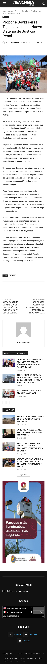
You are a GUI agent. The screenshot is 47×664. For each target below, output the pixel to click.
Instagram (33, 635)
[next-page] (8, 402)
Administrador (14, 43)
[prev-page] (4, 402)
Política (12, 276)
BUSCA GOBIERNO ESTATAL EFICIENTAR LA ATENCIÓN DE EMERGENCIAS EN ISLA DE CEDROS (12, 307)
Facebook (17, 635)
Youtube (27, 641)
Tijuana (5, 366)
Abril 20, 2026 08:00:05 (11, 616)
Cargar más (24, 475)
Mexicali (11, 11)
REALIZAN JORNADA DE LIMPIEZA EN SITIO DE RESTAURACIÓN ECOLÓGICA (30, 418)
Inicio (4, 11)
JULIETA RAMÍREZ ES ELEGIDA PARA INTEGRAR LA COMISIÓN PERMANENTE (29, 432)
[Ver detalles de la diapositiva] (23, 522)
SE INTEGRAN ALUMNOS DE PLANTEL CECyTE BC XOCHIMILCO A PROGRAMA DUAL (35, 307)
